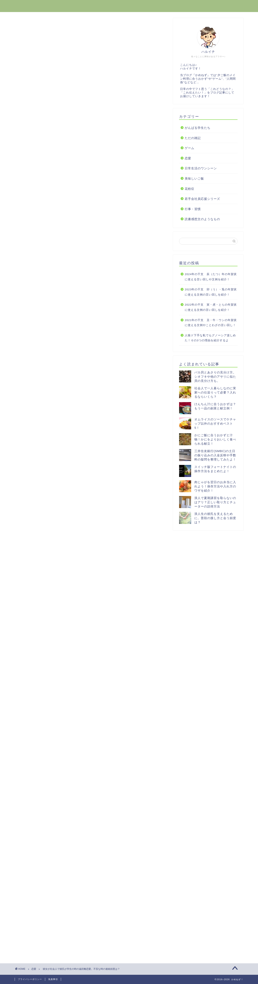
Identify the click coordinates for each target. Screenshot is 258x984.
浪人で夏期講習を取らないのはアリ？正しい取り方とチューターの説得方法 (215, 502)
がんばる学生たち (197, 127)
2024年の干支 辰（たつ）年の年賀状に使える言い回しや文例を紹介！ (211, 277)
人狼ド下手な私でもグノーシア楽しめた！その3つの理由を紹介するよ (210, 338)
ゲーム (189, 148)
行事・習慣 (193, 209)
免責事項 (53, 979)
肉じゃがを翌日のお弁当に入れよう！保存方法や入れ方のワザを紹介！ (215, 486)
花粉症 (189, 188)
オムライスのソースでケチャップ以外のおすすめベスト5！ (215, 423)
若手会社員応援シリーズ (202, 198)
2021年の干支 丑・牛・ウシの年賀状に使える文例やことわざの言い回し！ (211, 323)
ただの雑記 (193, 138)
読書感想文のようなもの (202, 219)
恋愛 (25, 26)
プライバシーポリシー (30, 979)
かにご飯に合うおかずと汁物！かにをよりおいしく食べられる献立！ (215, 439)
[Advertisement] (91, 202)
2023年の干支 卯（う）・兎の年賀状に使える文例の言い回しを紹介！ (211, 292)
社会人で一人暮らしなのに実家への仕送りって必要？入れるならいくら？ (215, 392)
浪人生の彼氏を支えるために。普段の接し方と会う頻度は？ (215, 518)
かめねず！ (26, 5)
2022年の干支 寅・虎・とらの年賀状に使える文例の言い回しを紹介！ (211, 307)
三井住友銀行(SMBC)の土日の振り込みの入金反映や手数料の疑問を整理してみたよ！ (215, 455)
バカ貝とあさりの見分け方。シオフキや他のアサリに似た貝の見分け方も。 (215, 376)
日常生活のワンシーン (201, 168)
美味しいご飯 (194, 178)
